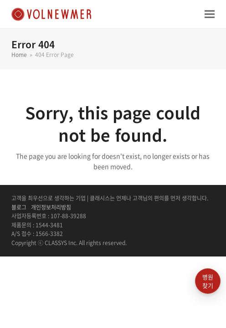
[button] (210, 14)
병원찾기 (207, 281)
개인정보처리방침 (51, 207)
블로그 (18, 207)
